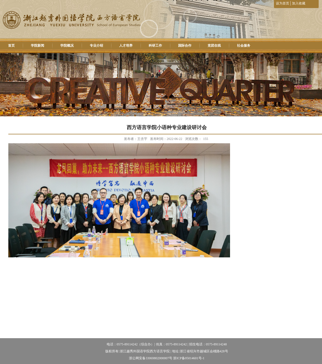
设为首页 (283, 3)
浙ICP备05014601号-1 (188, 358)
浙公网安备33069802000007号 (150, 358)
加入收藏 (298, 3)
